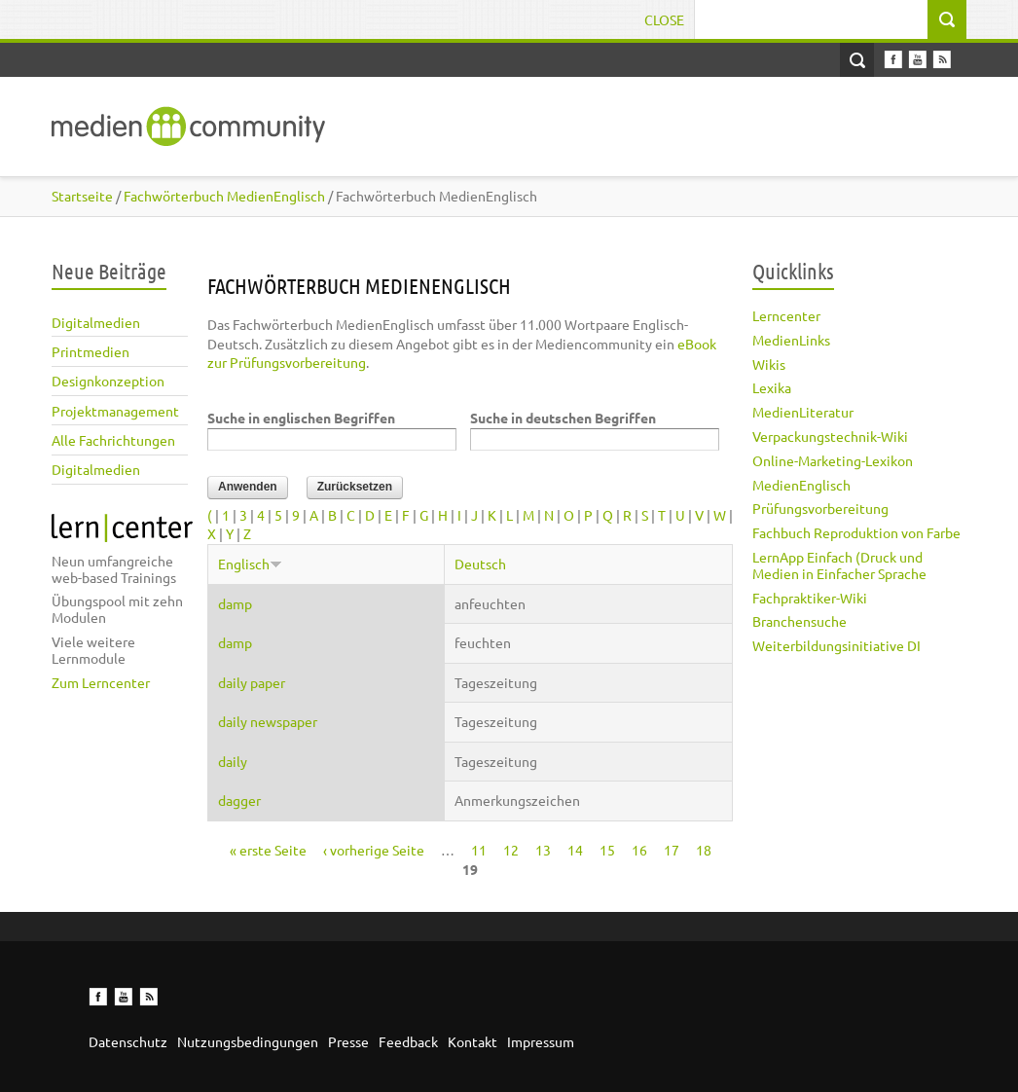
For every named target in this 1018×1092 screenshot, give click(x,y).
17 (671, 849)
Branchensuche (799, 621)
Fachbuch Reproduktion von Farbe (856, 532)
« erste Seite (268, 849)
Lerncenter (786, 315)
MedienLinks (791, 339)
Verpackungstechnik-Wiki (830, 436)
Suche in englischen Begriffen (301, 417)
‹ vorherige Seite (373, 849)
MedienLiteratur (803, 411)
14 (575, 849)
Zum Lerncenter (101, 682)
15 (607, 849)
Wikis (768, 364)
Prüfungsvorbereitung (820, 508)
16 (639, 849)
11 (479, 849)
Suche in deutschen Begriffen (563, 417)
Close (664, 19)
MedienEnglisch (801, 484)
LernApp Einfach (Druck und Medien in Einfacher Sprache (839, 565)
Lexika (771, 387)
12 (511, 849)
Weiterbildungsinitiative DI (836, 645)
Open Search (857, 60)
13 (543, 849)
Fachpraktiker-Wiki (809, 597)
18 (703, 849)
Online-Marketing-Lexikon (832, 460)
